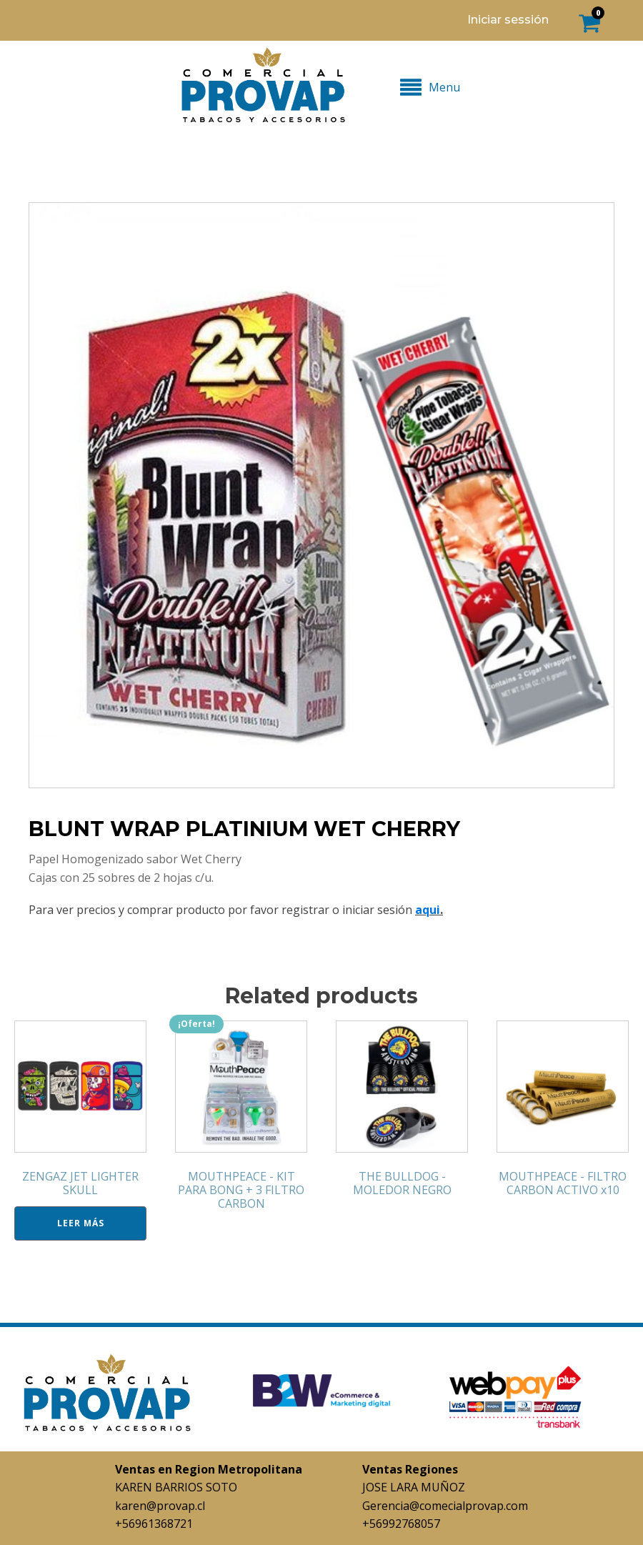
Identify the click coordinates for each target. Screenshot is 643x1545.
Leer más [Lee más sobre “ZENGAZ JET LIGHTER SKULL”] (80, 1223)
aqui (427, 910)
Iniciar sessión (508, 19)
